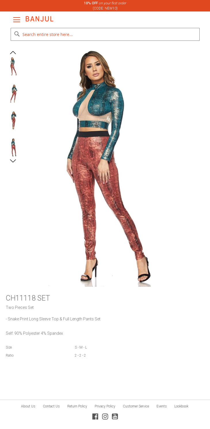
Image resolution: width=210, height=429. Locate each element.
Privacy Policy (105, 406)
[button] (13, 161)
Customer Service (136, 406)
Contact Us (51, 406)
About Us (28, 406)
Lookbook (181, 406)
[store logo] (39, 19)
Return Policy (77, 406)
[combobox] (105, 34)
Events (161, 406)
